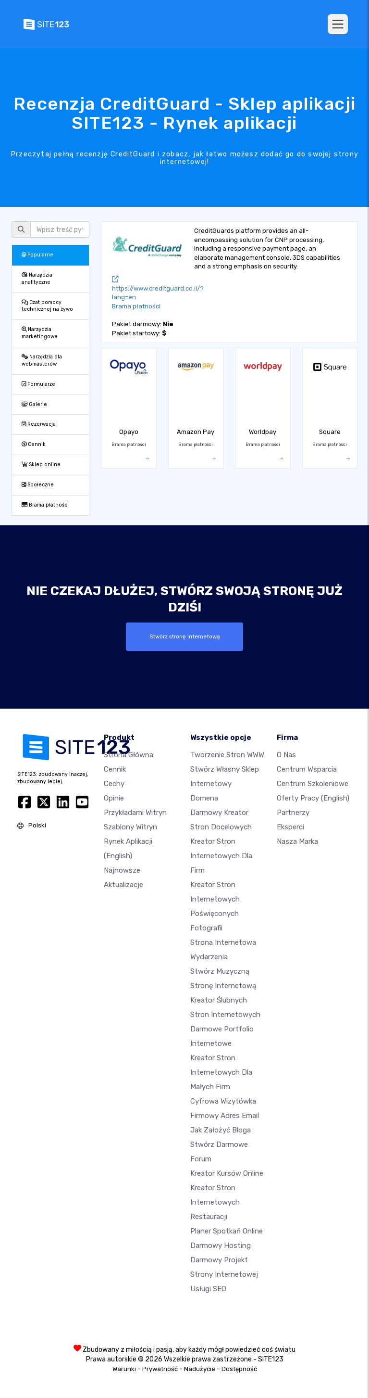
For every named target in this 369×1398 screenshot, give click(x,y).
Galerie (34, 404)
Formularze (38, 384)
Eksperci (290, 827)
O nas (286, 754)
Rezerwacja (39, 424)
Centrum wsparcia (307, 769)
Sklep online (41, 464)
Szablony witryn (130, 827)
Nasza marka (297, 841)
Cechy (114, 783)
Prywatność (160, 1369)
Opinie (114, 798)
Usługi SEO (208, 1288)
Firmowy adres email (224, 1115)
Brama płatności (45, 505)
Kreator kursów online (226, 1173)
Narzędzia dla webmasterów (42, 360)
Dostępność (239, 1369)
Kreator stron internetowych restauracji (215, 1202)
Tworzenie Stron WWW (227, 754)
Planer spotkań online (226, 1231)
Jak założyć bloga (220, 1130)
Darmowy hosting (220, 1245)
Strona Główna (128, 754)
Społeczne (38, 485)
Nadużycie (199, 1369)
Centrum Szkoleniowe (312, 783)
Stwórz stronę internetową (184, 636)
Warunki (124, 1369)
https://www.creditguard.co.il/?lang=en (158, 288)
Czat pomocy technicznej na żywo (47, 306)
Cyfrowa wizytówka (223, 1101)
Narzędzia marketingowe (40, 333)
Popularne (37, 255)
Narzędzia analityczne (37, 278)
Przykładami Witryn (135, 812)
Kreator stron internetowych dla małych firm (221, 1072)
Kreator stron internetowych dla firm (221, 856)
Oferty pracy (313, 798)
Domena (204, 798)
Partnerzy (293, 812)
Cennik (34, 444)
